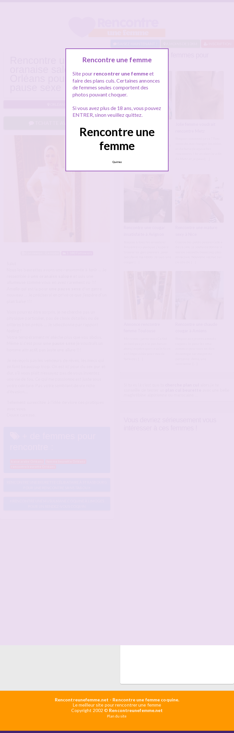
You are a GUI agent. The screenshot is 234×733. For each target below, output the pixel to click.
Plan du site (117, 716)
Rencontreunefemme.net (82, 699)
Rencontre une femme (117, 139)
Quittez (117, 162)
